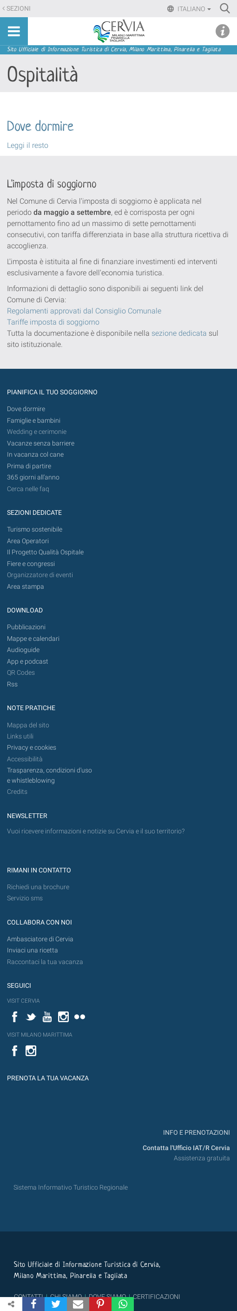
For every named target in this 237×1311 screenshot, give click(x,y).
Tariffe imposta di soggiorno (53, 322)
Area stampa (25, 587)
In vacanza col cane (35, 455)
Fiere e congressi (31, 564)
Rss (12, 684)
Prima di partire (29, 466)
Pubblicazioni (26, 627)
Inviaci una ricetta (32, 950)
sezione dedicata (179, 333)
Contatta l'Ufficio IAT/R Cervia (186, 1148)
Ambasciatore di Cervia (40, 939)
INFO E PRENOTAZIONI (196, 1133)
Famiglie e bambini (33, 421)
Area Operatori (28, 541)
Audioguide (23, 650)
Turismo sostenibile (34, 529)
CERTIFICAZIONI (156, 1296)
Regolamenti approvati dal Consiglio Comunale (84, 310)
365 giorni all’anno (33, 477)
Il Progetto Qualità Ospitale (45, 552)
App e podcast (27, 661)
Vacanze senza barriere (40, 443)
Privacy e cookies (31, 748)
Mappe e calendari (33, 639)
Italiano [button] (193, 9)
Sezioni (19, 8)
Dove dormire (40, 127)
